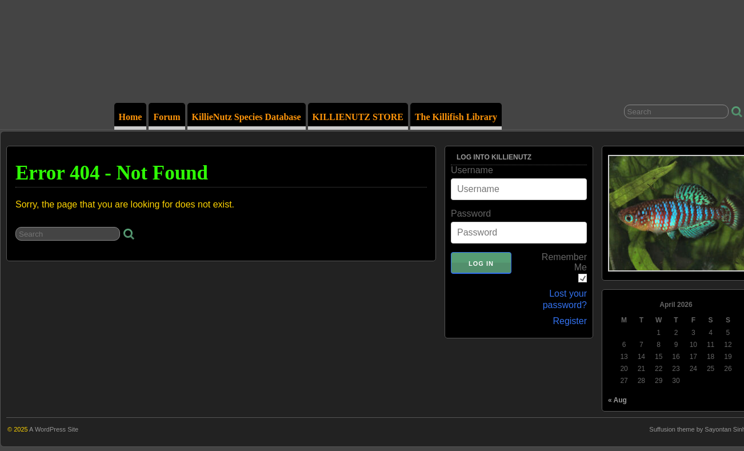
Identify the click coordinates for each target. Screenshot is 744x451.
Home (130, 117)
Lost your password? (565, 299)
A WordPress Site (53, 429)
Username (472, 170)
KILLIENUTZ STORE (358, 117)
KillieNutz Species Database (246, 117)
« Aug (617, 400)
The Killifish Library (456, 117)
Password (471, 213)
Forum (166, 117)
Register (570, 321)
